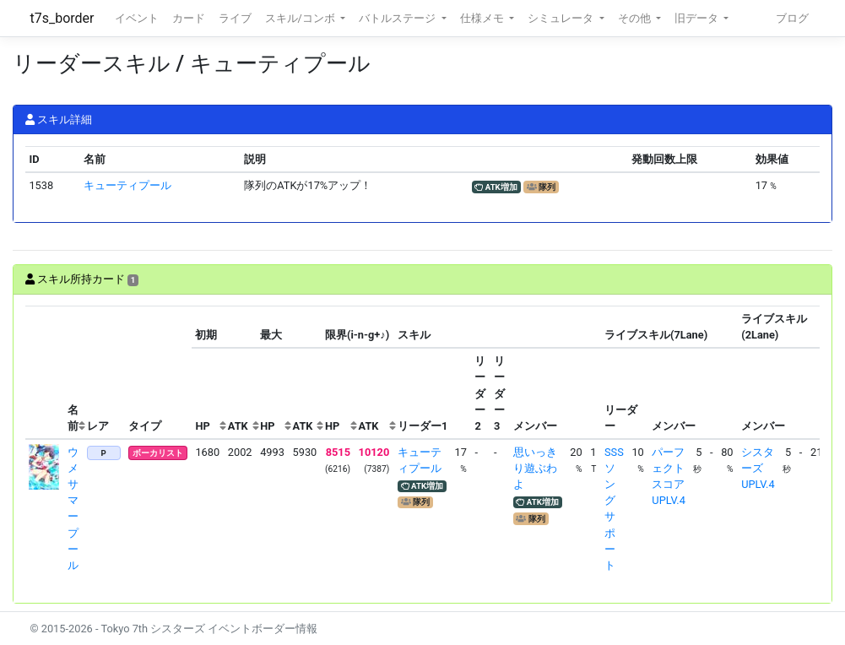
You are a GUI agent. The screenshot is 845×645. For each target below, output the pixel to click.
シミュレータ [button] (562, 18)
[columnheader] (44, 372)
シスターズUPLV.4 (757, 468)
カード (188, 18)
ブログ (792, 18)
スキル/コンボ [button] (301, 18)
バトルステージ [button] (398, 18)
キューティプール (127, 185)
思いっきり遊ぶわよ (535, 468)
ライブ (235, 18)
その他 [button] (635, 18)
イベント (137, 18)
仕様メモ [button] (483, 18)
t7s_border (62, 18)
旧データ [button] (697, 18)
